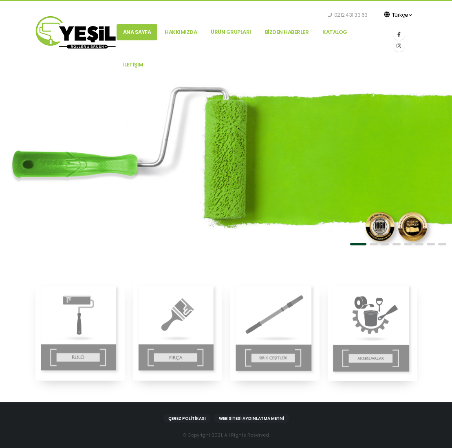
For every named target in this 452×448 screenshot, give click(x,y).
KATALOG (334, 32)
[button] (358, 244)
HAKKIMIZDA (181, 32)
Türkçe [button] (398, 14)
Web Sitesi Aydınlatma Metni (251, 418)
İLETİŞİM (133, 64)
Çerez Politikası (187, 418)
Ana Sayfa (137, 32)
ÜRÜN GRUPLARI (231, 32)
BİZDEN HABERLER (287, 32)
